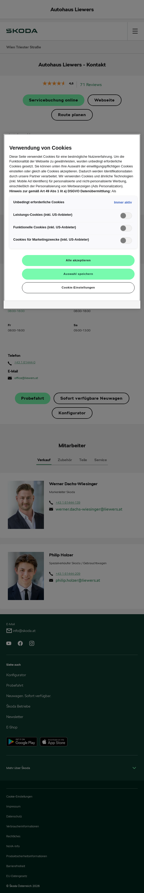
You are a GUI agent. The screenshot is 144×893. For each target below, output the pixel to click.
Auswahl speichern (78, 273)
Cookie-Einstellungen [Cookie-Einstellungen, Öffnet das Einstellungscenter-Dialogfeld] (78, 287)
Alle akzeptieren (78, 260)
